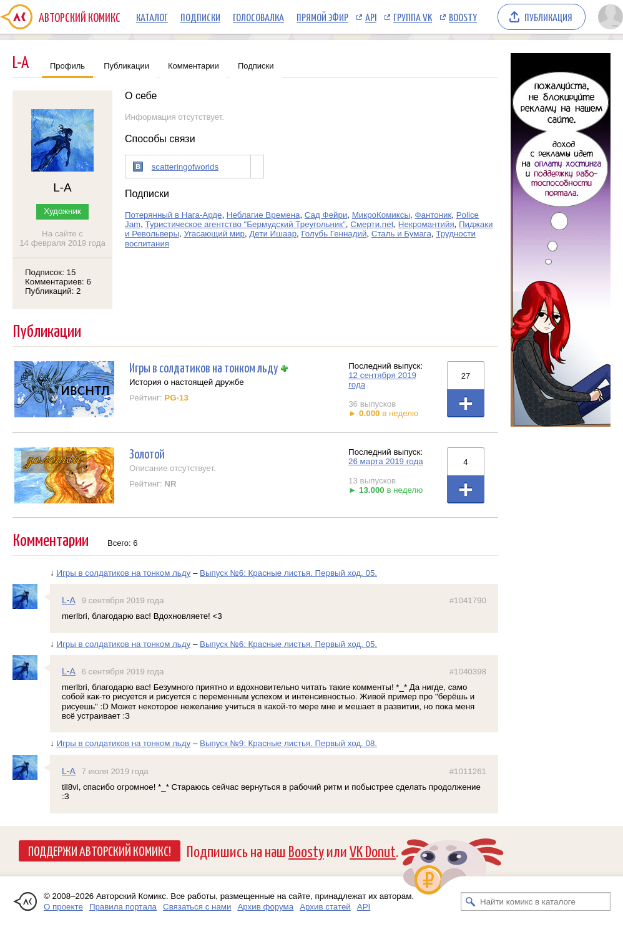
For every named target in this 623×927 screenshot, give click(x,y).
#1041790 (467, 600)
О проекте (63, 906)
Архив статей (325, 906)
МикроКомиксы (381, 215)
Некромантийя (426, 224)
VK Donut (373, 850)
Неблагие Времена (263, 215)
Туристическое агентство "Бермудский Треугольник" (245, 224)
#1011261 (467, 771)
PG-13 (176, 397)
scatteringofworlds (185, 167)
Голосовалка (258, 17)
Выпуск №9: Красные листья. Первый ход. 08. (288, 743)
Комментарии (193, 65)
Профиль (67, 65)
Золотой (147, 453)
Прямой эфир (322, 17)
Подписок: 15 (50, 272)
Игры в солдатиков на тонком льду (203, 367)
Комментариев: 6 (58, 281)
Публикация (548, 17)
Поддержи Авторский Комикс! (99, 850)
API (370, 17)
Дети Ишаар (273, 233)
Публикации (126, 65)
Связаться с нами (197, 906)
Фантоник (433, 215)
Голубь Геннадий (333, 233)
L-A (69, 600)
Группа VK (412, 17)
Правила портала (123, 906)
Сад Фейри (326, 215)
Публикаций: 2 (53, 291)
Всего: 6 (122, 543)
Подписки (200, 17)
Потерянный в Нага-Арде (173, 215)
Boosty (463, 17)
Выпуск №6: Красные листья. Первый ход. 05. (288, 573)
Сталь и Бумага (401, 233)
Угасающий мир (214, 233)
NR (170, 483)
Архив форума (265, 906)
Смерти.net (371, 224)
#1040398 (467, 671)
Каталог (152, 17)
